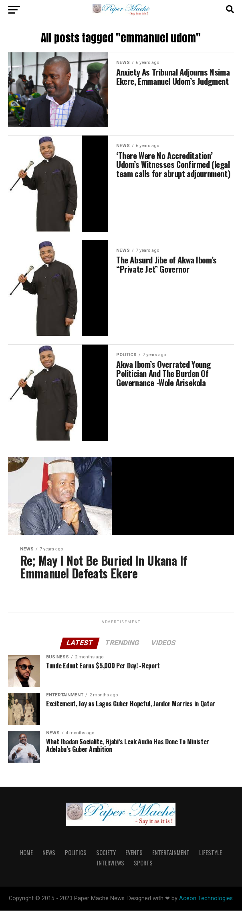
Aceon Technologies (206, 900)
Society (106, 855)
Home (26, 855)
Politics (76, 855)
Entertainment (171, 855)
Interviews (110, 865)
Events (134, 855)
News (48, 855)
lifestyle (210, 855)
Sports (143, 865)
